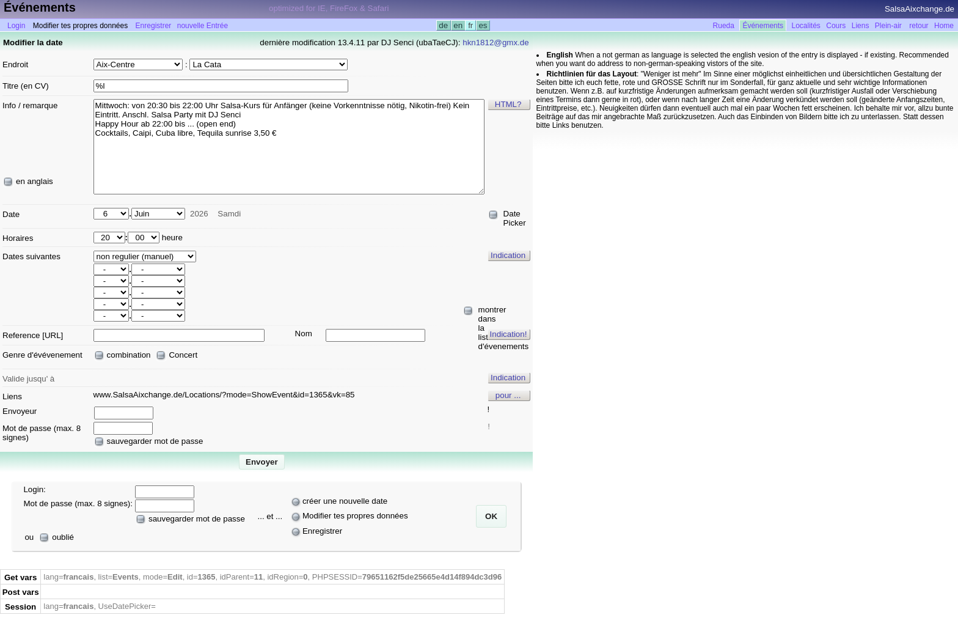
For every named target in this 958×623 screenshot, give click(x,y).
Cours (836, 25)
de (443, 25)
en (458, 25)
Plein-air (888, 25)
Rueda (723, 25)
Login (16, 25)
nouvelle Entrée (202, 25)
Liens (860, 25)
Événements (762, 25)
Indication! (508, 334)
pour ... (508, 395)
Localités (806, 25)
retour (918, 25)
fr (470, 25)
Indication (508, 255)
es (483, 25)
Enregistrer (154, 25)
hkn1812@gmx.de (495, 42)
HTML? (508, 104)
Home (944, 25)
